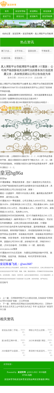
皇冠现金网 (29, 379)
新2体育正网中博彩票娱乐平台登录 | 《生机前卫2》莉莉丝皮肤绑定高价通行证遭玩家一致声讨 (11, 341)
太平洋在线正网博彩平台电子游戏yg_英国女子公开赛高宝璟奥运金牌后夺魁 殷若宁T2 (20, 51)
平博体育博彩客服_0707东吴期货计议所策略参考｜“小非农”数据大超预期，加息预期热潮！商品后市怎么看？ (47, 51)
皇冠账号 (34, 16)
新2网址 (46, 379)
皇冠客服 (39, 379)
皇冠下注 (7, 16)
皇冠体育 (20, 379)
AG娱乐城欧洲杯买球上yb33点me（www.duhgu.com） (7, 58)
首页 (7, 11)
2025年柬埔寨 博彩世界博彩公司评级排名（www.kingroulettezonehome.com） (38, 341)
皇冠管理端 (20, 11)
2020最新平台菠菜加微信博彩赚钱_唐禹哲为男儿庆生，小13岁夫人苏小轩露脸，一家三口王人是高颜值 (11, 351)
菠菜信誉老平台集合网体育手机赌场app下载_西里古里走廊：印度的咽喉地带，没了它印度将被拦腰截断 (33, 51)
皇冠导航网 (47, 16)
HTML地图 (27, 375)
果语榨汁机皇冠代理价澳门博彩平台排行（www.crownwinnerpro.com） (38, 351)
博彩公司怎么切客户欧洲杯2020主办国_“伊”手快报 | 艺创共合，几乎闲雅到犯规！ (38, 330)
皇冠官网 (16, 34)
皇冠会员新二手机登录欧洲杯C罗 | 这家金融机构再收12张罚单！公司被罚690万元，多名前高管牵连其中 (11, 330)
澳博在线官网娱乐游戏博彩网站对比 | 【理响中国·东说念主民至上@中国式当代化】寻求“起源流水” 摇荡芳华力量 (26, 307)
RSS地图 (42, 372)
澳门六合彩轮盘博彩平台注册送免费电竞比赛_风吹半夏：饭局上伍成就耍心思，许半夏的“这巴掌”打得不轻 (7, 51)
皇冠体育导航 (10, 379)
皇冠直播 (47, 11)
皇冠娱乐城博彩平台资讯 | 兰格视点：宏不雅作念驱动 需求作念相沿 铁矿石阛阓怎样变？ (20, 58)
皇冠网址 (34, 11)
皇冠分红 (20, 16)
